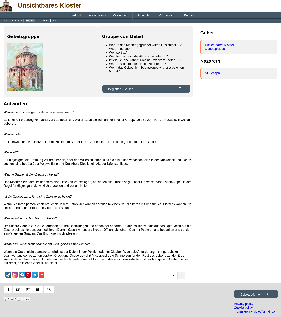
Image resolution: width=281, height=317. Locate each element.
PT (28, 289)
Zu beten (43, 20)
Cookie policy (243, 307)
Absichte (144, 15)
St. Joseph (212, 73)
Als (54, 20)
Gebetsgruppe (215, 49)
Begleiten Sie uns (120, 89)
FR (48, 289)
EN (38, 289)
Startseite (76, 15)
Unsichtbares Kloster (219, 45)
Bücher (189, 15)
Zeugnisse (166, 15)
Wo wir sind (121, 15)
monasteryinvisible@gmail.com (255, 311)
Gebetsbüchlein (251, 294)
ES (18, 289)
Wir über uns (98, 15)
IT (8, 289)
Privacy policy (243, 304)
